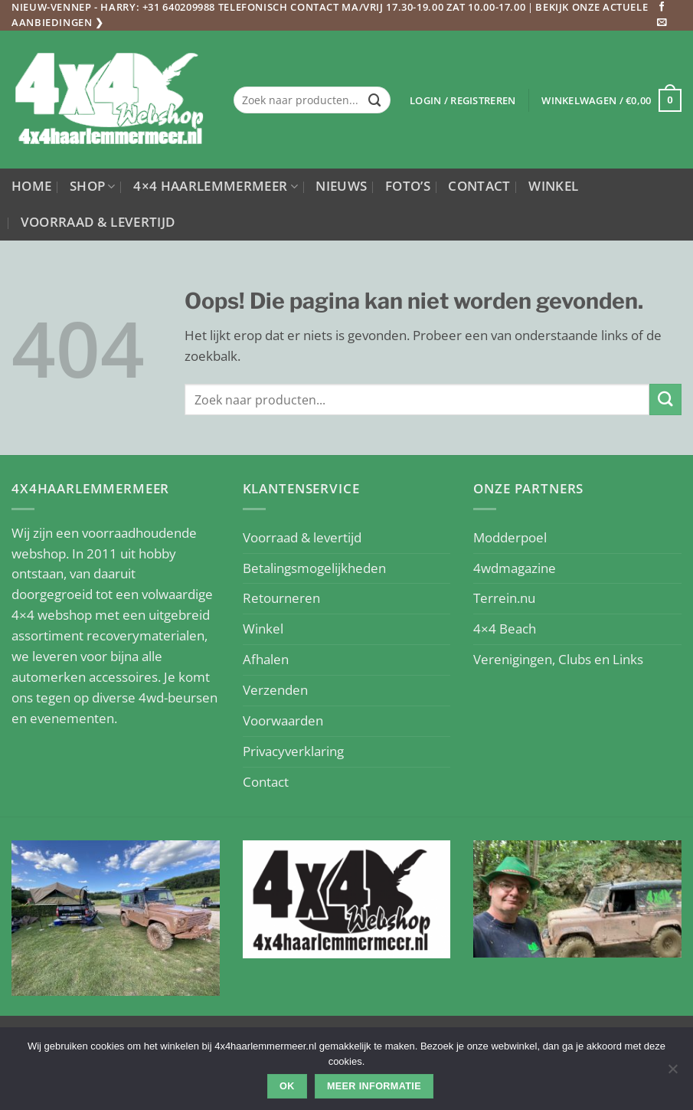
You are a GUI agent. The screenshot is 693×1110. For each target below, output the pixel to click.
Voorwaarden (283, 720)
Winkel (553, 186)
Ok (287, 1086)
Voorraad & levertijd (98, 222)
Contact (479, 186)
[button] (462, 100)
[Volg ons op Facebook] (662, 7)
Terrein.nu (504, 598)
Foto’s (407, 186)
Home (31, 186)
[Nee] (672, 1073)
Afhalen (266, 659)
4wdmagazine (514, 568)
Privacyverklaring (293, 751)
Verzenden (275, 690)
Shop (93, 186)
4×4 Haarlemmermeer (215, 186)
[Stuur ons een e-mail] (662, 23)
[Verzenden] (375, 100)
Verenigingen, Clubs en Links (558, 659)
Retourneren (281, 598)
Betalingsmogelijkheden (314, 568)
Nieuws (341, 186)
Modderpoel (510, 537)
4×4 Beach (504, 628)
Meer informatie (374, 1086)
